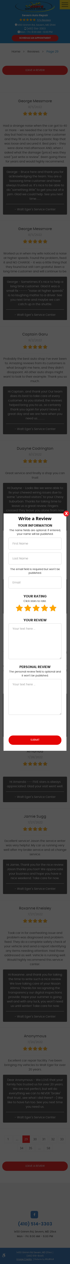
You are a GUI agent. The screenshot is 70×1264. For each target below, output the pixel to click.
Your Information (35, 525)
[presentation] (37, 725)
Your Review (35, 620)
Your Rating (35, 596)
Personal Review (35, 667)
